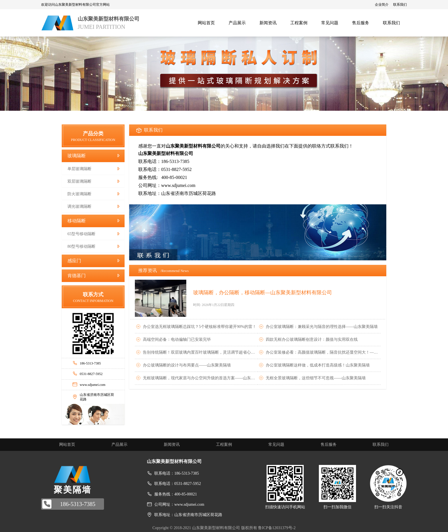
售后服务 (329, 444)
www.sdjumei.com (92, 385)
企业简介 (382, 5)
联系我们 (400, 5)
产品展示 (119, 444)
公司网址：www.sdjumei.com (179, 504)
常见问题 (276, 444)
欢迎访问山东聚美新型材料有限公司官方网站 (75, 5)
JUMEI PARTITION (101, 27)
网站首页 (67, 444)
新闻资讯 (172, 444)
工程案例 (224, 444)
